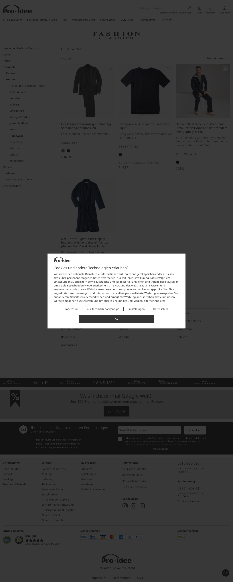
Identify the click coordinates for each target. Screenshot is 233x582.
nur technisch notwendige (103, 309)
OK (116, 319)
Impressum (71, 309)
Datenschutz (161, 309)
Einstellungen (136, 309)
